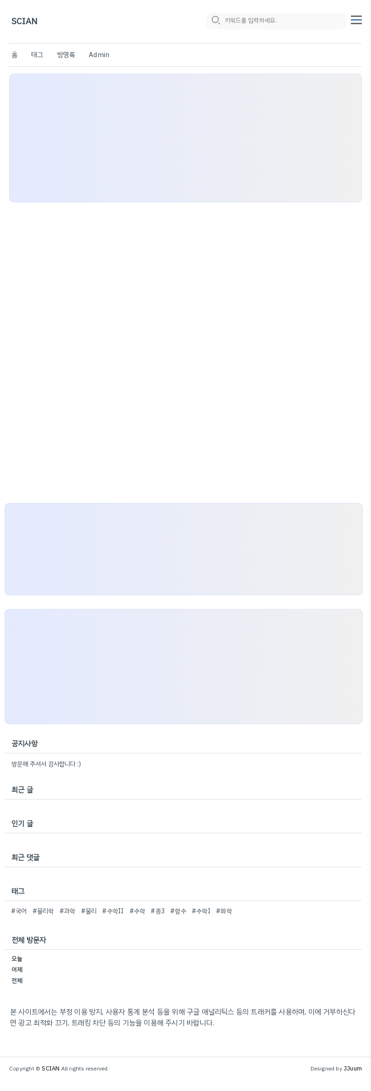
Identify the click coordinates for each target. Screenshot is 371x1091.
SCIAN (24, 21)
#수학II (113, 911)
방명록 (66, 55)
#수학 (137, 911)
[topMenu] (356, 18)
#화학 (224, 911)
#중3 (158, 911)
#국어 (19, 911)
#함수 (178, 911)
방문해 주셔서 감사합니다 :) (46, 764)
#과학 (67, 911)
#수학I (201, 911)
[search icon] (215, 21)
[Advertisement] (185, 138)
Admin (99, 55)
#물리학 (43, 911)
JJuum (353, 1068)
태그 (37, 55)
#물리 (89, 911)
